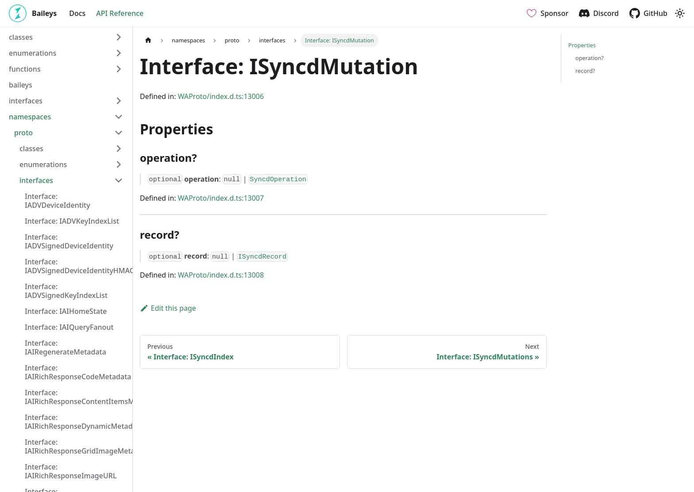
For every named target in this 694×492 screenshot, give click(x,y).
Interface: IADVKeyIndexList (72, 221)
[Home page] (148, 40)
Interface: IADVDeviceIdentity (57, 200)
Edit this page (168, 308)
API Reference (119, 13)
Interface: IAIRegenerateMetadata (65, 347)
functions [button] (25, 69)
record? (585, 71)
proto (23, 132)
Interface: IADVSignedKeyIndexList (66, 291)
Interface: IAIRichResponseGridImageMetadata (76, 446)
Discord (606, 13)
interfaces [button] (25, 101)
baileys (20, 85)
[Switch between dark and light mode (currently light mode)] (680, 13)
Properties (582, 45)
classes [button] (21, 37)
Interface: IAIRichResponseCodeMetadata (76, 372)
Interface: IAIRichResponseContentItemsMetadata (76, 397)
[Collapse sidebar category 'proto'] (118, 133)
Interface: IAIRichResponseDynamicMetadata (76, 421)
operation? (589, 58)
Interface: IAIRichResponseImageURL (70, 471)
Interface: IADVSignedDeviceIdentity (69, 241)
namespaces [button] (30, 117)
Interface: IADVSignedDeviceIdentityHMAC (76, 266)
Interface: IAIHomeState (66, 311)
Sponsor (554, 13)
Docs (77, 13)
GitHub (655, 13)
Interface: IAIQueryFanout (69, 327)
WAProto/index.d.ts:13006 (221, 96)
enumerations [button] (32, 53)
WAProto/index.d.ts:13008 (221, 275)
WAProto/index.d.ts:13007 (221, 198)
